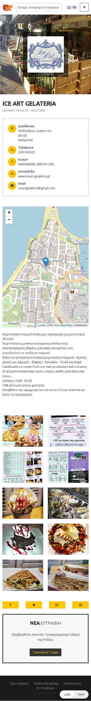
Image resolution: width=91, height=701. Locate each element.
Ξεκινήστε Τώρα (45, 652)
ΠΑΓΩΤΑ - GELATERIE (30, 110)
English (74, 7)
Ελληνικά (69, 7)
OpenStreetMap (63, 325)
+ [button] (9, 213)
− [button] (9, 220)
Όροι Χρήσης (19, 683)
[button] (74, 694)
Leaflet (42, 325)
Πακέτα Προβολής (46, 683)
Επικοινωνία (72, 683)
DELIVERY (8, 110)
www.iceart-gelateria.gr (34, 176)
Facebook (47, 688)
